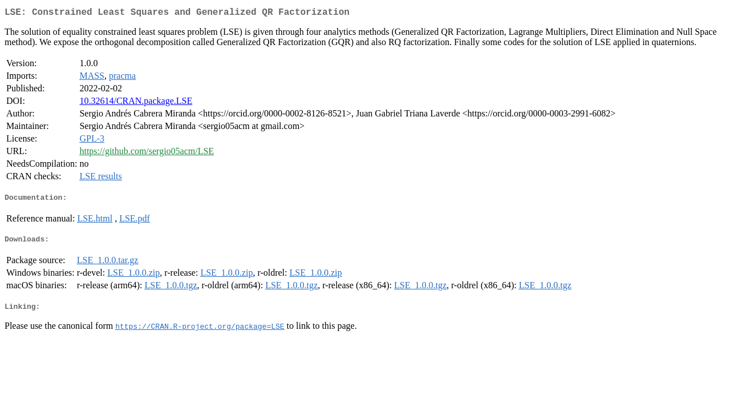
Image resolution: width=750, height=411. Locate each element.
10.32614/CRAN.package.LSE (135, 103)
